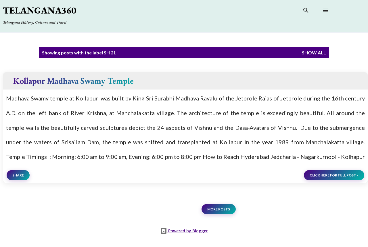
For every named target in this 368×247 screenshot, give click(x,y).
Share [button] (18, 175)
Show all (314, 52)
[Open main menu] (325, 10)
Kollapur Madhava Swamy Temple (73, 80)
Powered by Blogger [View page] (184, 230)
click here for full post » (334, 175)
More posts (218, 209)
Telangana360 (39, 10)
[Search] (305, 11)
